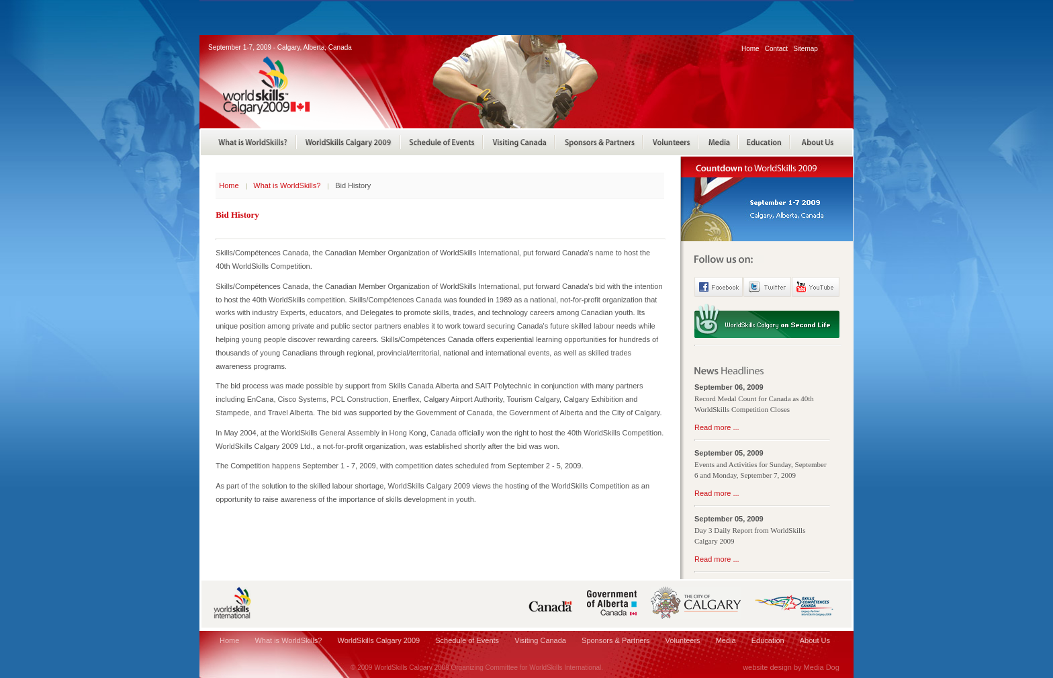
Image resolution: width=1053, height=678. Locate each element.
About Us (815, 640)
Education (767, 640)
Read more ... (716, 427)
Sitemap (805, 48)
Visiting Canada (540, 640)
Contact (776, 48)
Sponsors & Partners (616, 640)
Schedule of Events (467, 640)
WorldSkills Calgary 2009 (379, 640)
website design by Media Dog (791, 667)
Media (726, 640)
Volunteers (683, 640)
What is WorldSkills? (286, 185)
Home (750, 48)
